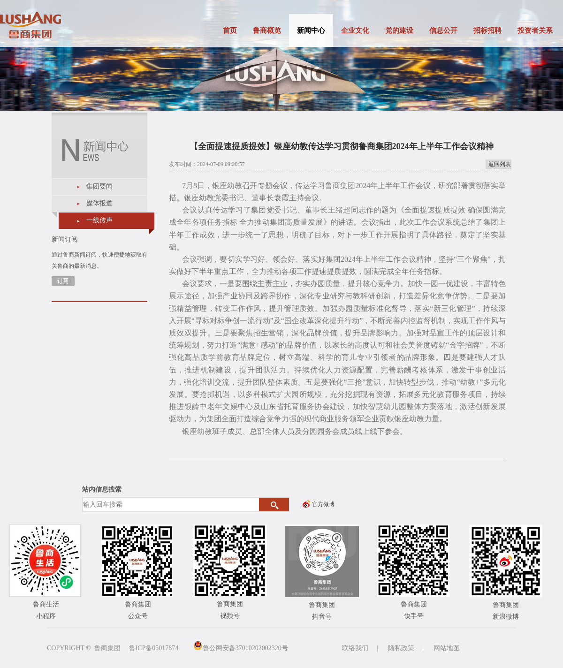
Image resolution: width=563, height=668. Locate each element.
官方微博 (323, 504)
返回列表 (499, 164)
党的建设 (399, 30)
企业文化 (355, 30)
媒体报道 (99, 203)
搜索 (274, 505)
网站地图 (447, 648)
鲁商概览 (267, 30)
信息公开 (443, 30)
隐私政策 (401, 648)
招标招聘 (487, 30)
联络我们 (355, 648)
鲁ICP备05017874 (154, 648)
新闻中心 (311, 30)
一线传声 (99, 220)
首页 (230, 30)
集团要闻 (99, 186)
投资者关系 (535, 30)
